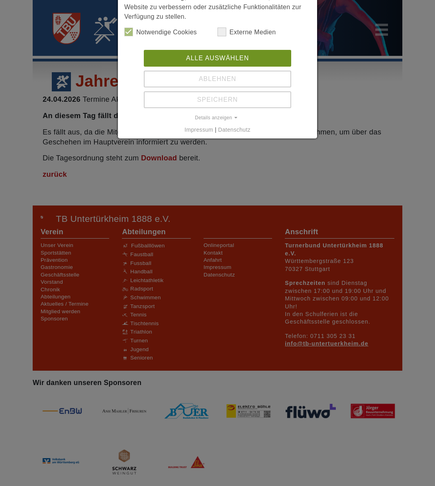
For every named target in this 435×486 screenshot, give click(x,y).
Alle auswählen (217, 58)
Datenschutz (234, 129)
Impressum (198, 129)
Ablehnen (217, 78)
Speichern (217, 99)
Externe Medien (246, 32)
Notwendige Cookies (160, 32)
